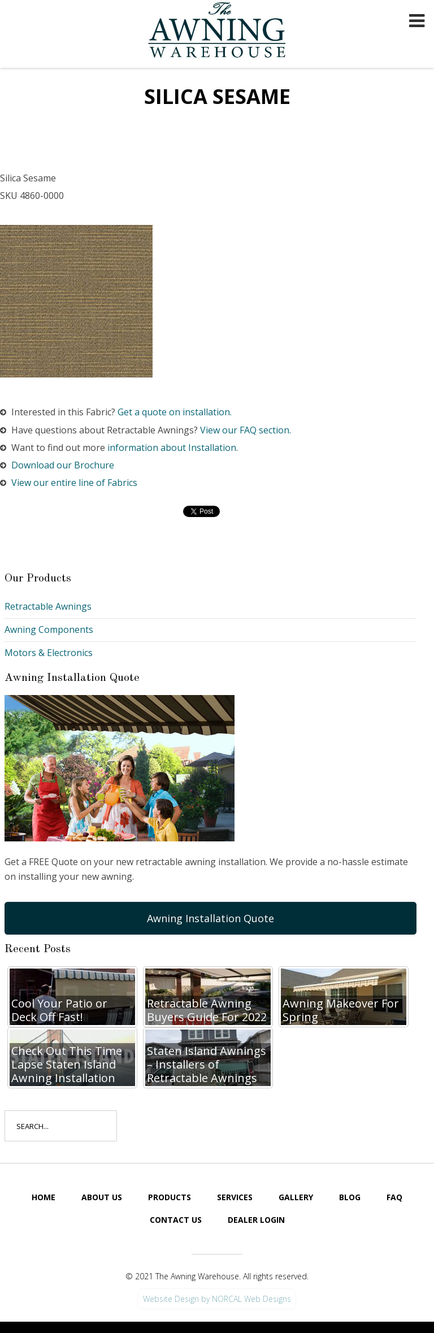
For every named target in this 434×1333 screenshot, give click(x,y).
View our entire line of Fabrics (74, 482)
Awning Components (49, 629)
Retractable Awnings (48, 606)
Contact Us (176, 1219)
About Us (101, 1197)
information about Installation (171, 447)
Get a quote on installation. (175, 412)
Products (169, 1197)
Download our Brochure (62, 465)
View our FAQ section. (245, 430)
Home (43, 1197)
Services (235, 1197)
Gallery (296, 1197)
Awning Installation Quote (210, 918)
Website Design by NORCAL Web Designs (217, 1298)
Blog (350, 1197)
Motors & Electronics (49, 652)
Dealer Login (256, 1219)
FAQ (394, 1197)
